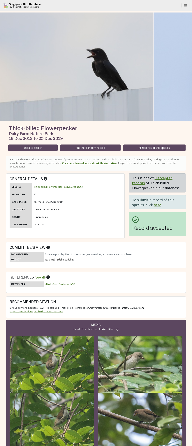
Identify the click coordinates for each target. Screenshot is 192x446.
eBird (48, 284)
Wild (59, 259)
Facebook (64, 284)
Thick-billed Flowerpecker (58, 186)
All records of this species (154, 147)
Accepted (50, 259)
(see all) (40, 277)
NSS (72, 284)
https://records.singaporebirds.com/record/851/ (36, 311)
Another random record (90, 147)
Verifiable (68, 259)
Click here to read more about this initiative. (90, 163)
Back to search (33, 147)
